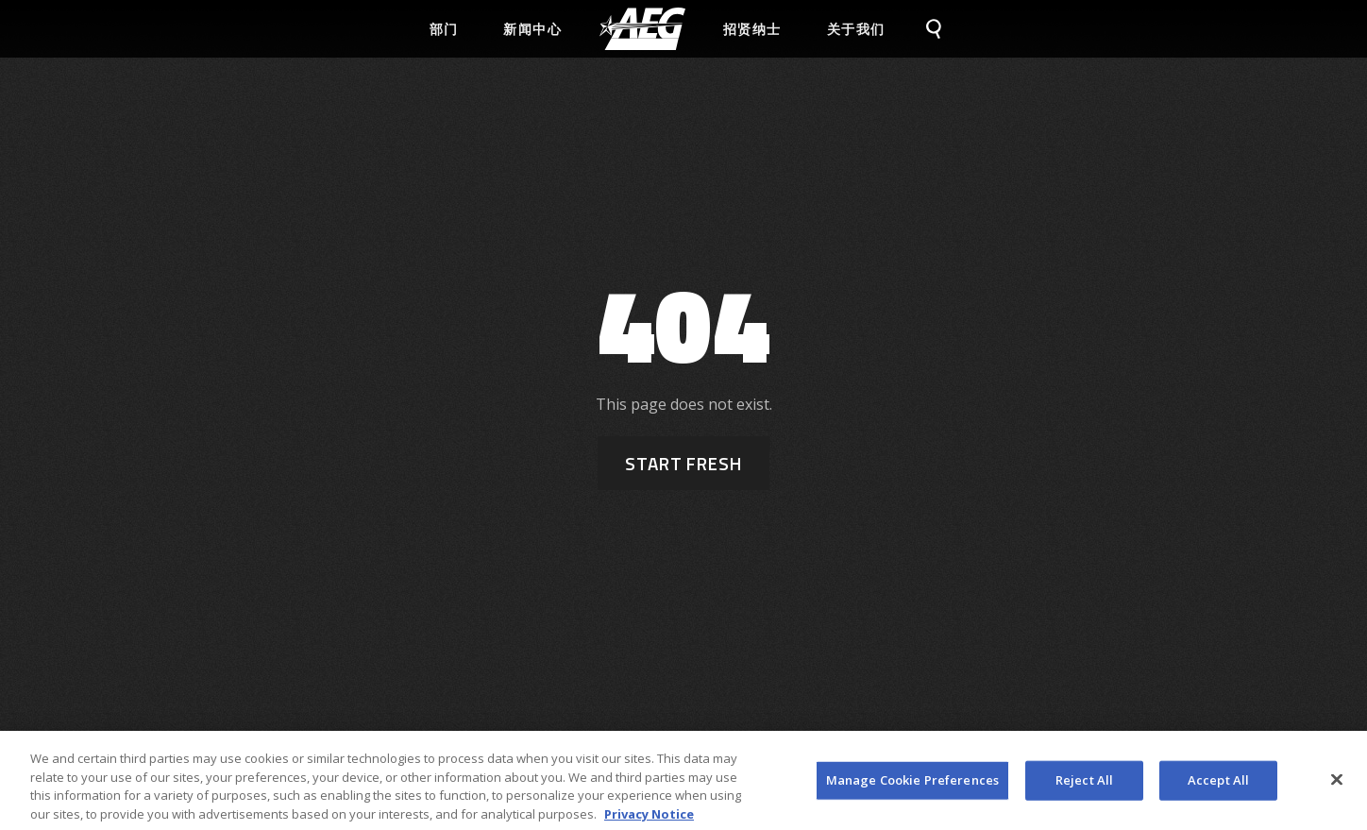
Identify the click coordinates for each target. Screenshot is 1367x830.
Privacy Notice (649, 820)
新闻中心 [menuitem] (532, 29)
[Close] (1337, 786)
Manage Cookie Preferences (912, 786)
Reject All (1084, 786)
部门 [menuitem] (444, 29)
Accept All (1218, 786)
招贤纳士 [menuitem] (752, 29)
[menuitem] (642, 29)
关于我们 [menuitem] (856, 29)
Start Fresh (683, 463)
